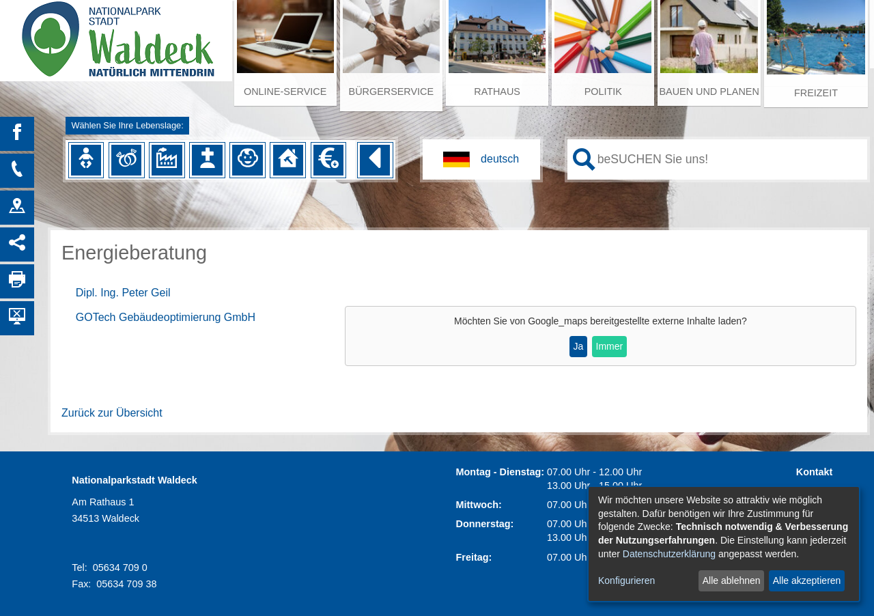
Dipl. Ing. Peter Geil (123, 292)
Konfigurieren (626, 580)
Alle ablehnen (732, 580)
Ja (579, 346)
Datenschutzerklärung (669, 553)
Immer (609, 346)
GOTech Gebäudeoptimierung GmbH (165, 317)
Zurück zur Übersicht (112, 413)
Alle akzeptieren (807, 580)
